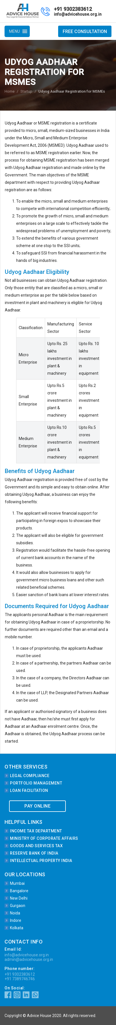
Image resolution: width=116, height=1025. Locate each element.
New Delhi (19, 898)
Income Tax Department (36, 831)
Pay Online (37, 806)
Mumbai (17, 883)
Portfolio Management (36, 783)
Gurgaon (17, 905)
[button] (14, 31)
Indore (15, 920)
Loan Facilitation (29, 790)
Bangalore (19, 891)
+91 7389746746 (20, 979)
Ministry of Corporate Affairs (44, 838)
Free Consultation (85, 31)
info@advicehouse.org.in (78, 14)
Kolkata (16, 928)
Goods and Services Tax (36, 845)
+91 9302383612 (73, 9)
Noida (15, 913)
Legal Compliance (29, 775)
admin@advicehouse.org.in (29, 959)
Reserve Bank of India (34, 853)
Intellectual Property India (41, 860)
